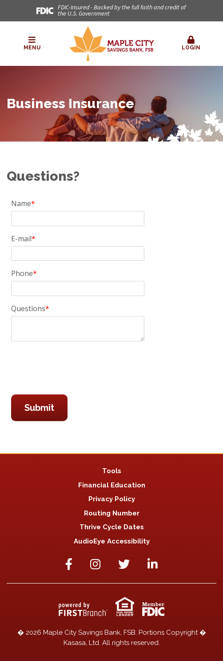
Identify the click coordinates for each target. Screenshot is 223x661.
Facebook (68, 564)
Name (21, 203)
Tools (111, 471)
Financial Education (111, 485)
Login (191, 43)
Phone (22, 273)
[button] (32, 44)
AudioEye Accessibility (112, 541)
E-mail (21, 238)
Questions (28, 308)
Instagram (95, 564)
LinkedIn (152, 564)
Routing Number (111, 513)
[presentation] (78, 368)
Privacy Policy (111, 499)
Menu (32, 43)
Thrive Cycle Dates (112, 527)
